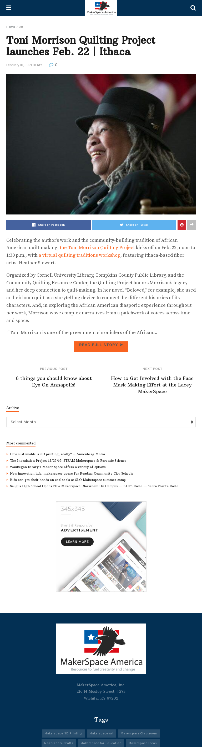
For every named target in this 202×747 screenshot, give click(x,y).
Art (21, 27)
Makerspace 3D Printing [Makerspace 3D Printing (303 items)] (63, 733)
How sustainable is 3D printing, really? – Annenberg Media (57, 454)
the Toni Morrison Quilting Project (97, 248)
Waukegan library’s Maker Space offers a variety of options (58, 467)
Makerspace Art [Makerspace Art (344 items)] (101, 733)
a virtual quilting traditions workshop (79, 255)
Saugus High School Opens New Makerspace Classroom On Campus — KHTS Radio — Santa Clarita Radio (94, 486)
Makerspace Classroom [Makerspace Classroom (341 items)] (139, 733)
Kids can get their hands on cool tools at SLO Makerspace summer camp (68, 480)
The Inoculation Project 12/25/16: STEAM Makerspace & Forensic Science (68, 461)
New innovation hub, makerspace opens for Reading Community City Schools (71, 473)
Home (10, 27)
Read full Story (101, 344)
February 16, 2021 (19, 65)
